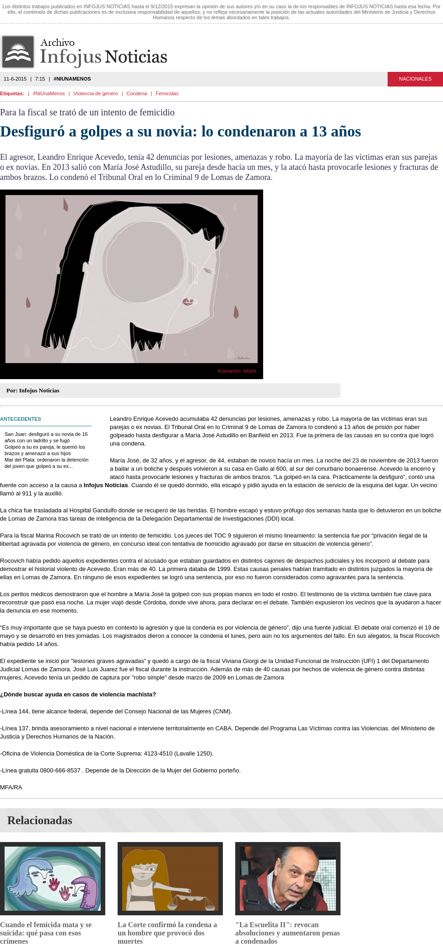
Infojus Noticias (91, 52)
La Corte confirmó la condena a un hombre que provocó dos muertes (167, 933)
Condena (137, 93)
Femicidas (167, 93)
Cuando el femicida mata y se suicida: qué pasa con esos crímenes (46, 933)
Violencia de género (96, 93)
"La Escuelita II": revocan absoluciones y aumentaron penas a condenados (287, 933)
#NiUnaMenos (49, 93)
